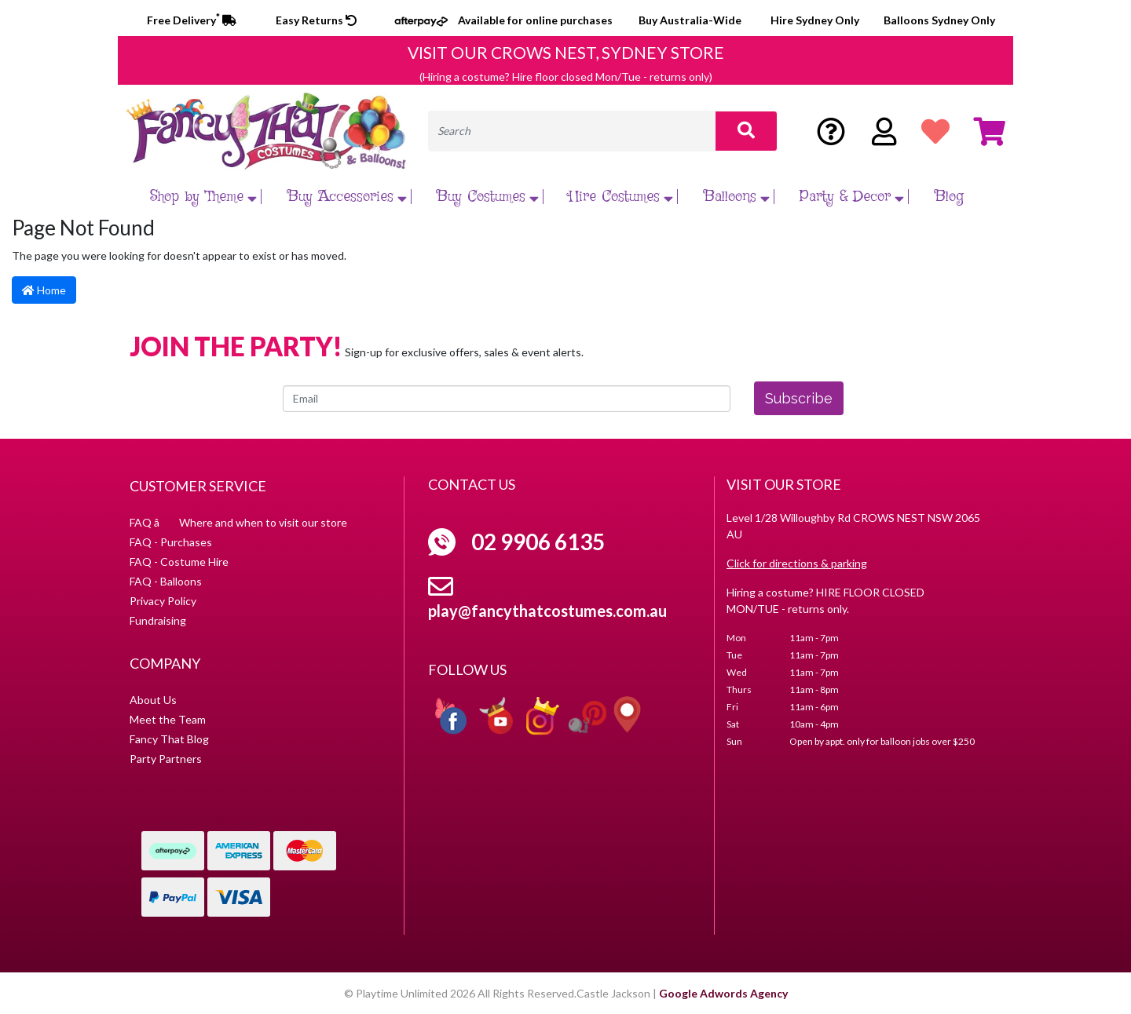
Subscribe (799, 398)
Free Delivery (191, 20)
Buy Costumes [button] (490, 196)
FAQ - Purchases (171, 542)
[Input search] (572, 131)
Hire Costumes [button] (623, 196)
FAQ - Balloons (166, 581)
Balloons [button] (739, 196)
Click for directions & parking (797, 563)
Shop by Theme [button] (205, 196)
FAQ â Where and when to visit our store (238, 522)
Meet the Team (168, 719)
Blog (949, 196)
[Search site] (746, 131)
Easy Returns (316, 20)
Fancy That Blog (169, 739)
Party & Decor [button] (854, 196)
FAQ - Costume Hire (179, 561)
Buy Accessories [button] (349, 196)
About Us (153, 699)
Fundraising (158, 620)
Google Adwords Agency (723, 993)
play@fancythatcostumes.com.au (547, 610)
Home (44, 290)
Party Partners (166, 758)
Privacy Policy (163, 600)
